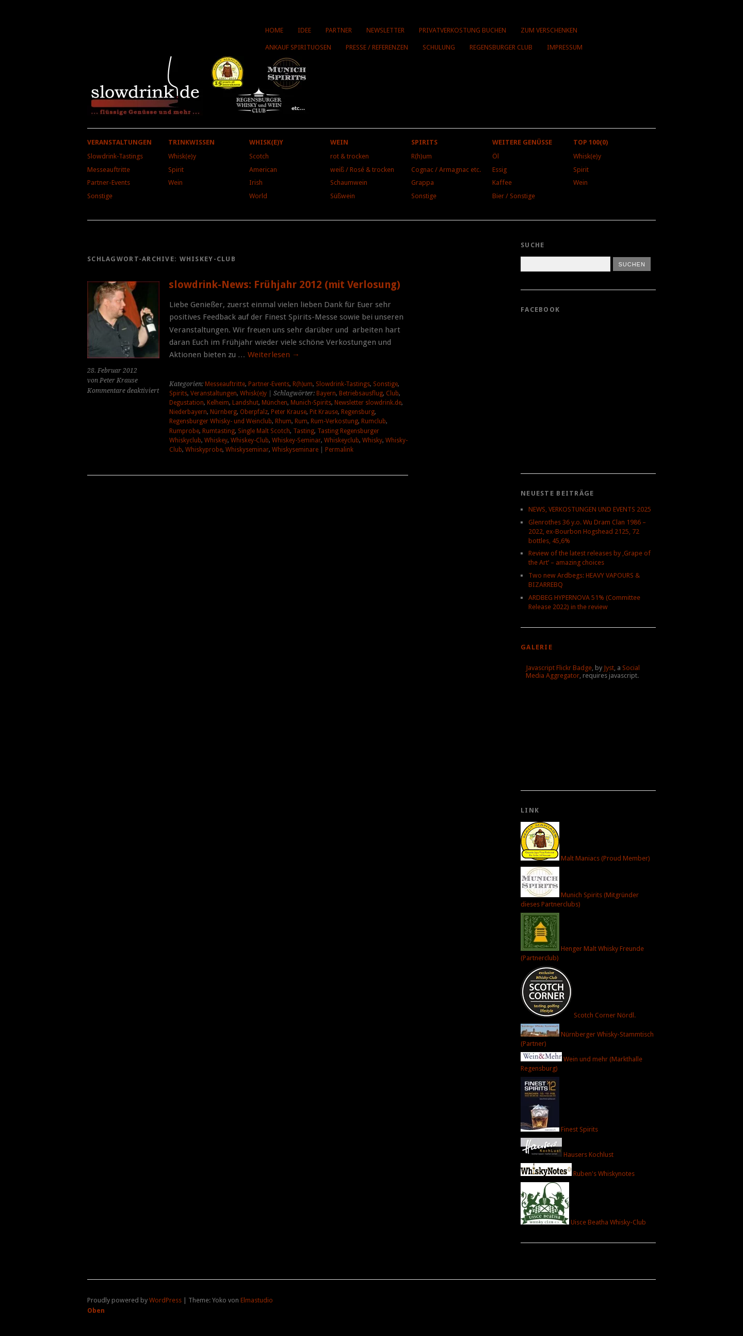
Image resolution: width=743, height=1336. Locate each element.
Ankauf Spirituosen (298, 47)
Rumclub (373, 421)
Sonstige (99, 196)
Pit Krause (324, 412)
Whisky (372, 440)
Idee (304, 30)
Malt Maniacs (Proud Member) (585, 858)
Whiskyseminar (247, 449)
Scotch (259, 156)
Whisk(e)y (182, 156)
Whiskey (216, 440)
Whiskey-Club (250, 440)
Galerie (537, 647)
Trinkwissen (191, 142)
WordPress (165, 1300)
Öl (495, 156)
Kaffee (502, 182)
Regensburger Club (501, 47)
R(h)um (421, 156)
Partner (339, 30)
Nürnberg (223, 412)
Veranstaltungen (119, 142)
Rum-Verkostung (334, 421)
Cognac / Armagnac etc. (446, 169)
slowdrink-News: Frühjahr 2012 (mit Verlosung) (284, 285)
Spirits (424, 142)
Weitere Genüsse (522, 142)
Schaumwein (348, 182)
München (274, 402)
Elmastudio (256, 1300)
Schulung (439, 47)
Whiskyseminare (295, 449)
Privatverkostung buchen (462, 30)
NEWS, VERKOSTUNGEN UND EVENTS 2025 (589, 509)
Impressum (565, 47)
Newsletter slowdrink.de (367, 402)
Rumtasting (218, 431)
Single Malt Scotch (264, 431)
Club (392, 393)
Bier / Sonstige (513, 196)
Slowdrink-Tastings (115, 156)
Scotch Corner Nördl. (578, 1015)
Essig (499, 169)
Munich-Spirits (310, 402)
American (263, 169)
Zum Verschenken (549, 30)
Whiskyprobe (203, 449)
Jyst (609, 668)
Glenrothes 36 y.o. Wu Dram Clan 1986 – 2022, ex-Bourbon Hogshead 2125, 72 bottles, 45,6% (587, 531)
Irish (256, 182)
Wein (175, 182)
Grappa (422, 182)
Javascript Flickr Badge (559, 668)
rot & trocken (349, 156)
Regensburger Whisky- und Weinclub (220, 421)
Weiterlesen (274, 354)
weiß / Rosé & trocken (362, 169)
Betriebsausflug (361, 393)
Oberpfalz (254, 412)
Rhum (283, 421)
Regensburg (358, 412)
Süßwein (342, 196)
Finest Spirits (559, 1129)
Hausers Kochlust (567, 1154)
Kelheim (218, 402)
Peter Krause (288, 412)
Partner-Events (108, 182)
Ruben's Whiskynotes (578, 1174)
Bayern (326, 393)
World (258, 196)
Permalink (339, 449)
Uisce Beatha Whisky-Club (583, 1222)
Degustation (186, 402)
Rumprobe (184, 431)
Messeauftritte (108, 169)
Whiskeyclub (341, 440)
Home (274, 30)
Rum (301, 421)
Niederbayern (188, 412)
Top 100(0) (590, 142)
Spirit (176, 169)
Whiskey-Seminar (296, 440)
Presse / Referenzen (377, 47)
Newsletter (385, 30)
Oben (96, 1310)
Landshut (245, 402)
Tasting (303, 431)
